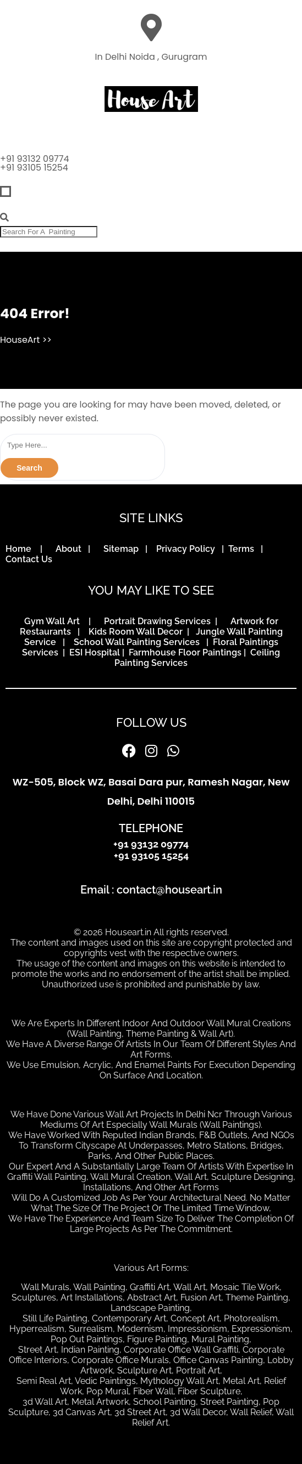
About (71, 549)
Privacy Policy (187, 549)
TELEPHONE (151, 828)
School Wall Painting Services (139, 642)
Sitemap (123, 549)
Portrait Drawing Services (158, 621)
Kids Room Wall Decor (136, 631)
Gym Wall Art (55, 621)
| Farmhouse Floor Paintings (180, 652)
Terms (243, 549)
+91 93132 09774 (34, 158)
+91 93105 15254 (34, 167)
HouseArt (20, 340)
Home (22, 549)
